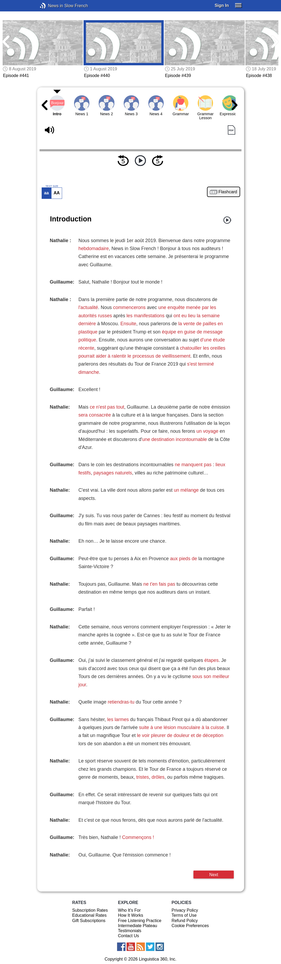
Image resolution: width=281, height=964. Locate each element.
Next (213, 874)
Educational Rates (89, 915)
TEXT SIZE (51, 186)
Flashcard (227, 192)
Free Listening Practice (140, 920)
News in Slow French (51, 5)
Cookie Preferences (190, 925)
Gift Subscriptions (88, 920)
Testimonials (129, 930)
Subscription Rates (90, 910)
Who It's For (129, 910)
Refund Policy (185, 920)
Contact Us (128, 935)
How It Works (130, 915)
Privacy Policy (185, 910)
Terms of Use (184, 915)
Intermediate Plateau (137, 925)
